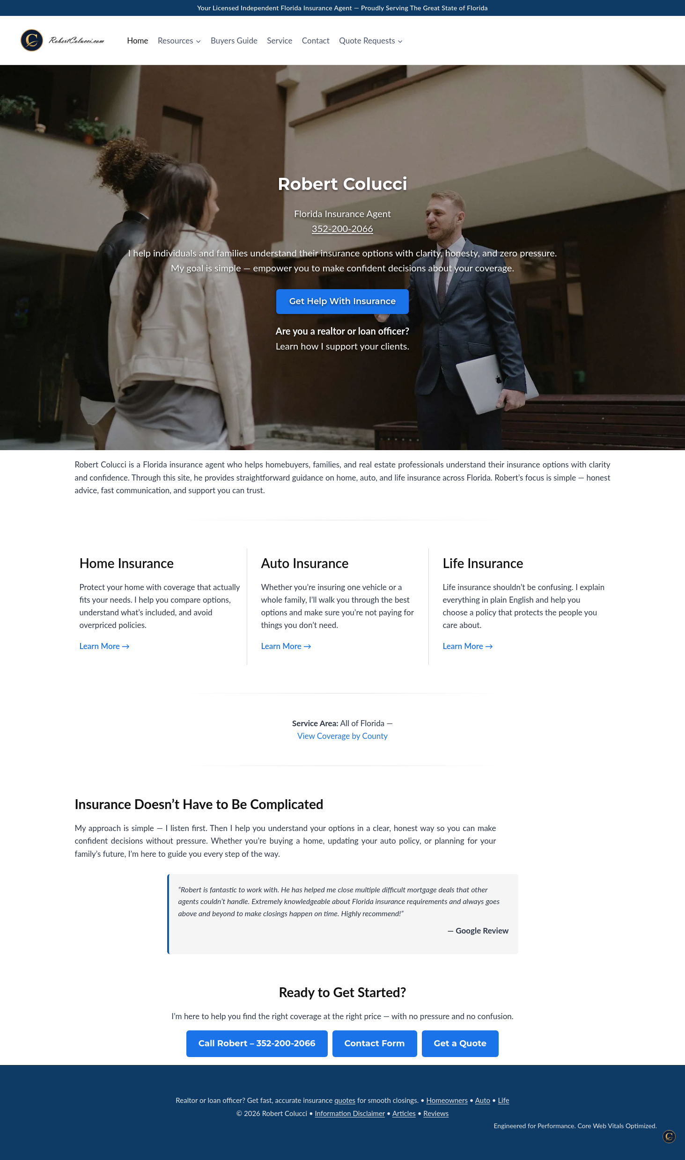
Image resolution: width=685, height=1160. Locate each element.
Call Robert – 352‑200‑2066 (257, 1043)
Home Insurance (127, 563)
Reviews (436, 1113)
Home (137, 40)
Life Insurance (483, 563)
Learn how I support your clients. (342, 345)
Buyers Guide (234, 40)
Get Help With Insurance (342, 301)
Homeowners (447, 1100)
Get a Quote (460, 1043)
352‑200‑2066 (342, 228)
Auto (482, 1100)
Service (279, 40)
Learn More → (105, 646)
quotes (344, 1100)
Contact (316, 40)
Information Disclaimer (350, 1113)
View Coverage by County (342, 736)
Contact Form (375, 1043)
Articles (404, 1113)
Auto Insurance (305, 563)
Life (503, 1100)
